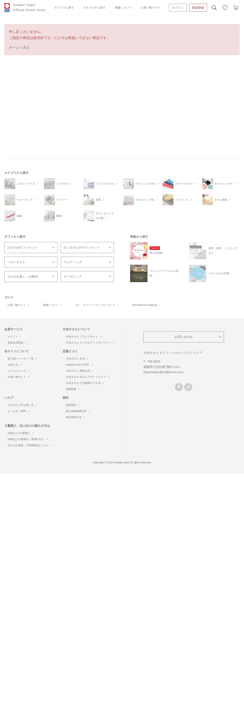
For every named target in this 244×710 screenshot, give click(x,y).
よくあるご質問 (18, 411)
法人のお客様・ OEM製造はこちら (29, 445)
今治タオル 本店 (77, 358)
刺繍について (123, 7)
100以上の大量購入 (20, 433)
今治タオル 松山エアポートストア (87, 376)
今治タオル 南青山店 (79, 370)
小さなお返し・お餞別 (22, 276)
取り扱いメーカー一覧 (22, 358)
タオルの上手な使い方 (22, 405)
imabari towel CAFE (79, 364)
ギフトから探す (64, 7)
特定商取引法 (75, 417)
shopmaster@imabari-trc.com (163, 372)
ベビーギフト (16, 262)
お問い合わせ (184, 337)
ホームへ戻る (19, 47)
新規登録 (198, 7)
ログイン (178, 7)
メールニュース (18, 370)
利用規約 (72, 405)
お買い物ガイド (150, 7)
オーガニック (73, 276)
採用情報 (72, 389)
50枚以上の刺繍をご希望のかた (27, 439)
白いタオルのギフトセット (82, 247)
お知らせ (14, 364)
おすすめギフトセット (22, 247)
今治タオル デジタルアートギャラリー (90, 342)
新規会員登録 (17, 342)
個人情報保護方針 (78, 411)
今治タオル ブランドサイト (83, 336)
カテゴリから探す (94, 7)
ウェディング (73, 262)
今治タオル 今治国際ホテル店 (84, 383)
